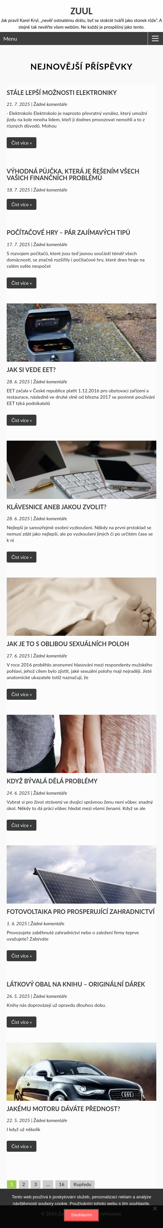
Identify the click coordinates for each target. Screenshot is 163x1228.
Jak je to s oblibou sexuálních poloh (68, 643)
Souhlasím (81, 1214)
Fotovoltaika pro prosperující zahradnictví (81, 911)
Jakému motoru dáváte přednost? (63, 1108)
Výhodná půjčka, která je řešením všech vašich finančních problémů (73, 175)
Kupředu (82, 1184)
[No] (154, 1208)
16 (61, 1184)
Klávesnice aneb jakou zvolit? (57, 507)
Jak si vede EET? (31, 369)
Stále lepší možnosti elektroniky (62, 92)
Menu (10, 38)
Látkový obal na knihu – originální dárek (76, 984)
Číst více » (21, 143)
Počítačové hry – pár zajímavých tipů (68, 232)
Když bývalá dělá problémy (52, 781)
